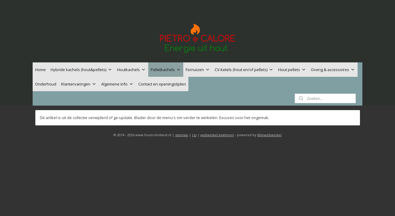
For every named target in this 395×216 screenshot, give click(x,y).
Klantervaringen (78, 84)
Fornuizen (198, 69)
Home (40, 69)
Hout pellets (292, 69)
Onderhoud (45, 84)
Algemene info (117, 84)
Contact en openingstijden (162, 84)
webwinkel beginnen (217, 135)
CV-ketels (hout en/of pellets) (244, 69)
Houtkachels (131, 69)
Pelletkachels (166, 69)
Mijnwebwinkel (269, 135)
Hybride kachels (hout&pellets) (81, 69)
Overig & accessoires (333, 69)
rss (194, 135)
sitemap (181, 135)
